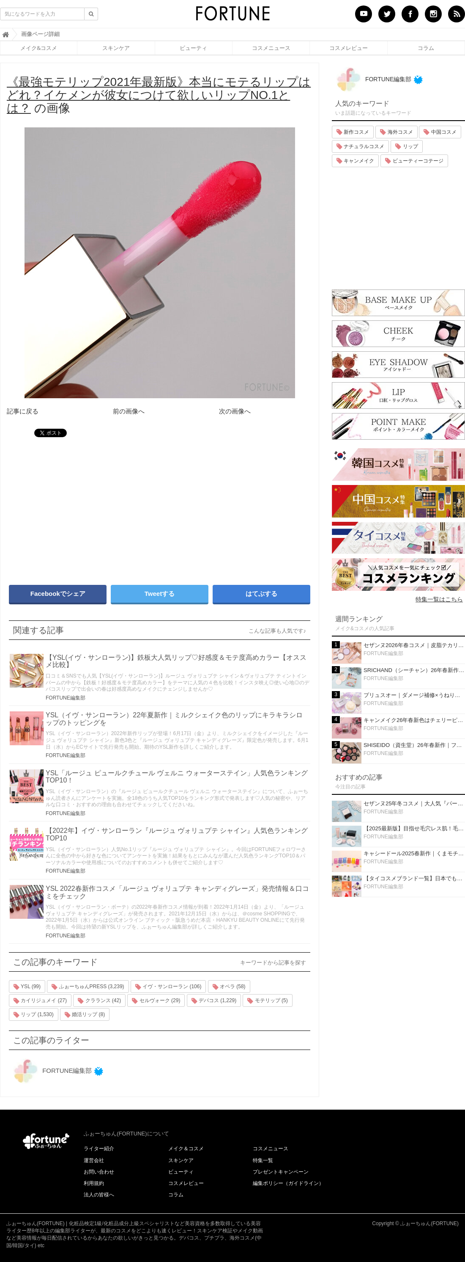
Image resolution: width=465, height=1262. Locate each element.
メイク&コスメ (38, 48)
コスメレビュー (348, 48)
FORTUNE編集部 (65, 698)
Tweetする (160, 593)
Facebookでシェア (57, 593)
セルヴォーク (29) (156, 1000)
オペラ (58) (229, 987)
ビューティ (193, 48)
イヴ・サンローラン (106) (168, 987)
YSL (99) (27, 987)
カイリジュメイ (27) (40, 1000)
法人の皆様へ (99, 1195)
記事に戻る (22, 411)
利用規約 (94, 1183)
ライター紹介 (99, 1149)
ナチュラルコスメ (360, 146)
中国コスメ (440, 132)
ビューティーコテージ (414, 160)
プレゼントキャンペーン (281, 1172)
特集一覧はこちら (439, 599)
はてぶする (261, 593)
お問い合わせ (99, 1172)
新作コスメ (352, 132)
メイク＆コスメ (186, 1149)
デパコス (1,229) (214, 1000)
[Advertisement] (80, 507)
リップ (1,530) (34, 1014)
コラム (426, 48)
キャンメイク (355, 160)
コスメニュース (271, 48)
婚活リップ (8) (85, 1014)
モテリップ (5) (267, 1000)
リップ (406, 146)
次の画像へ (235, 411)
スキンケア (116, 48)
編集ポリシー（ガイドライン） (288, 1183)
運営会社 (94, 1160)
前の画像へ (129, 411)
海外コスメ (396, 132)
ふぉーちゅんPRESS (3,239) (88, 987)
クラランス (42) (99, 1000)
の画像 (159, 95)
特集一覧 (263, 1160)
